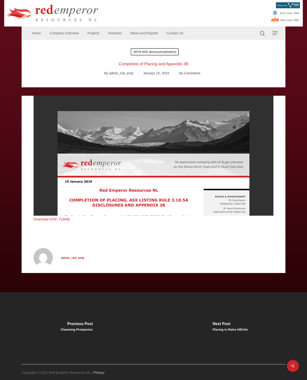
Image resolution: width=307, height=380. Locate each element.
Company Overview (64, 33)
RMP (296, 13)
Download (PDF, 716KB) (52, 219)
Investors (115, 33)
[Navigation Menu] (275, 33)
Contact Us (175, 33)
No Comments (189, 73)
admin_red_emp (121, 73)
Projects (94, 33)
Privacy (99, 372)
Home (36, 33)
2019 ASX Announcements (154, 51)
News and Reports (144, 33)
